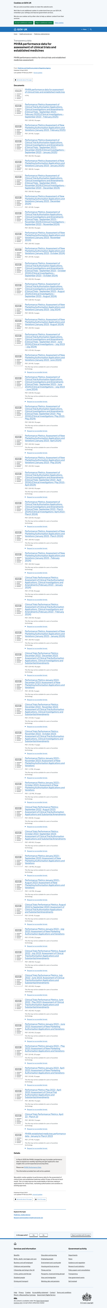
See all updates (38, 72)
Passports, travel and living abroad (53, 1274)
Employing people (47, 1259)
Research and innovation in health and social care (28, 1218)
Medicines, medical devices (42, 34)
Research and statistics (76, 1266)
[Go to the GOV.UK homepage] (20, 29)
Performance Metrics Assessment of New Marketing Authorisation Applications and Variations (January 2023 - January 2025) (45, 163)
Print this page (41, 1199)
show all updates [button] (37, 1194)
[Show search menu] (90, 29)
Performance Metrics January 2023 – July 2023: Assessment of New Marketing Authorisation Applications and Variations (44, 931)
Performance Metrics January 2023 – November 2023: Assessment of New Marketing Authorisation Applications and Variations (45, 762)
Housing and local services (50, 1266)
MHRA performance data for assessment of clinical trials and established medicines (45, 90)
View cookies (59, 22)
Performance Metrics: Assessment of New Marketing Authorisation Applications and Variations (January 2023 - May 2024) (45, 460)
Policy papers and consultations (79, 1270)
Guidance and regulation (76, 1263)
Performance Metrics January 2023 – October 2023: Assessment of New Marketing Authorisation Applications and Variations (45, 786)
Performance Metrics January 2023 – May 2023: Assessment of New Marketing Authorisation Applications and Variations (45, 1048)
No (45, 1235)
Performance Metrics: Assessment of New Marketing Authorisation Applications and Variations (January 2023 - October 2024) (45, 251)
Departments (72, 1255)
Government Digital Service (46, 1295)
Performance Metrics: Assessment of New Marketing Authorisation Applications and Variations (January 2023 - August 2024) (45, 322)
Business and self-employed (23, 1263)
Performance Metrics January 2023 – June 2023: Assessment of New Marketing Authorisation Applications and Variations (45, 1026)
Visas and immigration (48, 1277)
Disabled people (19, 1277)
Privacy (21, 1292)
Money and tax (46, 1270)
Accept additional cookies (23, 23)
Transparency (73, 1274)
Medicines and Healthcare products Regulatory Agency (34, 68)
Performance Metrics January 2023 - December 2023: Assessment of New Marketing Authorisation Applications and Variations (45, 684)
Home (15, 34)
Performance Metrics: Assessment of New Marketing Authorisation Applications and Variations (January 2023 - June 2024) (45, 357)
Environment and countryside (51, 1263)
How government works (76, 1277)
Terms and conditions (64, 1292)
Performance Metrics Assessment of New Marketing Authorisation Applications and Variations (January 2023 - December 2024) (45, 200)
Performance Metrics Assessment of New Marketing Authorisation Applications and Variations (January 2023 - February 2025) (45, 127)
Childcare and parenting (22, 1266)
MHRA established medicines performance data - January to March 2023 (45, 1134)
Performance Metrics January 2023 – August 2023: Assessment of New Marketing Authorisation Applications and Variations (45, 884)
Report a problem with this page (81, 1235)
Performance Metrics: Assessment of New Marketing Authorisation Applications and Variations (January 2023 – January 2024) (45, 634)
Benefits (16, 1255)
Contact (52, 1292)
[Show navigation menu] (84, 29)
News (70, 1259)
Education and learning (49, 1255)
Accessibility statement (40, 1292)
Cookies (28, 1292)
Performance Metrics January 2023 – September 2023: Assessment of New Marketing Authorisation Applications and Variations (45, 859)
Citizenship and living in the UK (24, 1270)
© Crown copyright (86, 1303)
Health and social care (25, 34)
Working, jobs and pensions (50, 1281)
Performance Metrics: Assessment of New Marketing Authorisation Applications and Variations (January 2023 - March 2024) (45, 533)
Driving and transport (21, 1281)
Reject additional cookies (44, 23)
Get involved (72, 1281)
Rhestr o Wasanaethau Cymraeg (25, 1295)
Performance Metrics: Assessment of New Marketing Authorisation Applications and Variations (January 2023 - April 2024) (45, 438)
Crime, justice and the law (22, 1274)
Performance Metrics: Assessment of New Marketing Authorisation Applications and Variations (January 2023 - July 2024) (45, 307)
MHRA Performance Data (32, 1167)
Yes (35, 1235)
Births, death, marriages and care (25, 1259)
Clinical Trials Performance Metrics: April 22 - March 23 (44, 1115)
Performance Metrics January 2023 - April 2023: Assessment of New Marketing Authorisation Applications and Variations (44, 1070)
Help (15, 1292)
